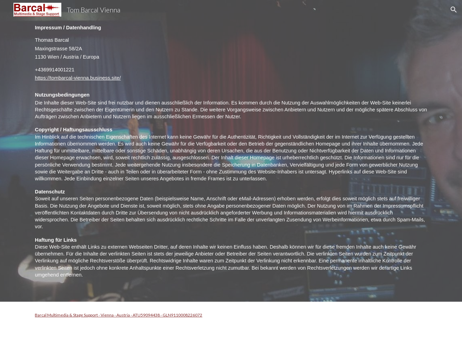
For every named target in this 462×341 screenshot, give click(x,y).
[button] (453, 9)
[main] (231, 151)
